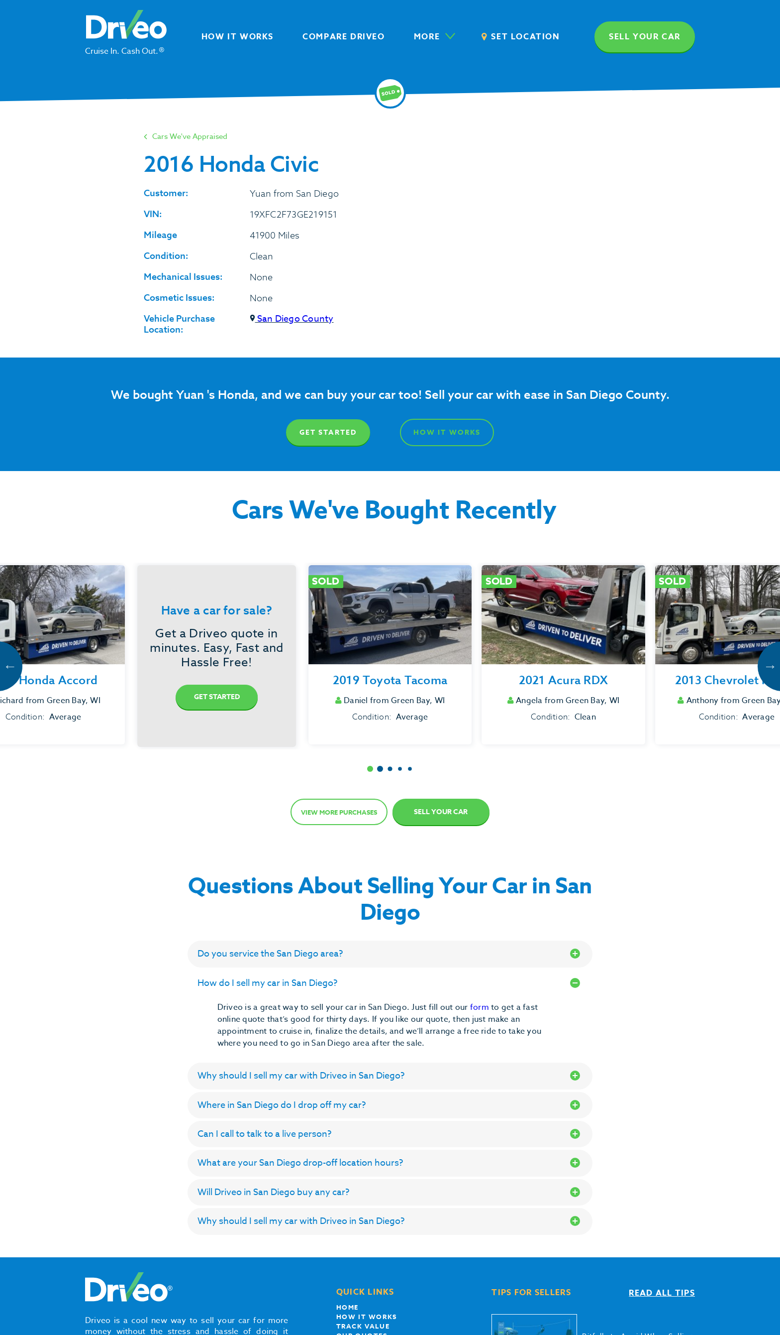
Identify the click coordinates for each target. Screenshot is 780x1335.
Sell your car (645, 37)
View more (339, 812)
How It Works (447, 432)
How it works (366, 1316)
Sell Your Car (441, 812)
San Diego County (292, 319)
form (480, 1007)
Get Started (328, 432)
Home (347, 1307)
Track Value (363, 1326)
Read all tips (662, 1293)
